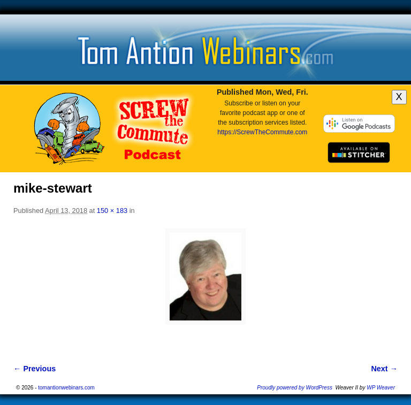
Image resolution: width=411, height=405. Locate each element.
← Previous (34, 368)
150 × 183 (112, 211)
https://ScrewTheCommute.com (262, 132)
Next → (384, 368)
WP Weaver (381, 388)
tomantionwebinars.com (66, 388)
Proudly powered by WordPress (294, 388)
